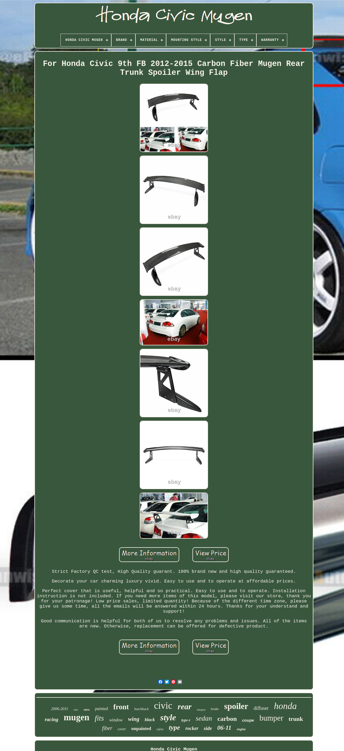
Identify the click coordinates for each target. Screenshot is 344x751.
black (150, 719)
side (208, 728)
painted (101, 708)
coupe (248, 720)
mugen (76, 717)
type (174, 727)
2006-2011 (59, 709)
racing (51, 719)
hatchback (141, 709)
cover (122, 729)
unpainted (141, 728)
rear (185, 706)
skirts (86, 709)
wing (133, 719)
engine (241, 729)
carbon (227, 718)
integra (201, 709)
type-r (185, 720)
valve (159, 729)
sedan (204, 718)
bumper (271, 718)
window (116, 720)
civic (163, 705)
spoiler (236, 706)
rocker (191, 728)
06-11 (224, 727)
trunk (296, 718)
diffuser (261, 708)
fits (99, 718)
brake (215, 709)
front (121, 707)
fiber (107, 728)
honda (285, 706)
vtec (76, 709)
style (168, 717)
